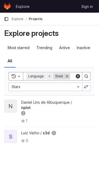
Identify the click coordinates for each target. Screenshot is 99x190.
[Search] (86, 76)
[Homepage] (7, 6)
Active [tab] (64, 47)
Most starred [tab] (19, 47)
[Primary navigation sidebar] (6, 19)
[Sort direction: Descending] (86, 87)
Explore (23, 6)
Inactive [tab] (83, 47)
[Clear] (78, 76)
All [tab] (10, 61)
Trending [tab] (44, 47)
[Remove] (67, 76)
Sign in (87, 6)
